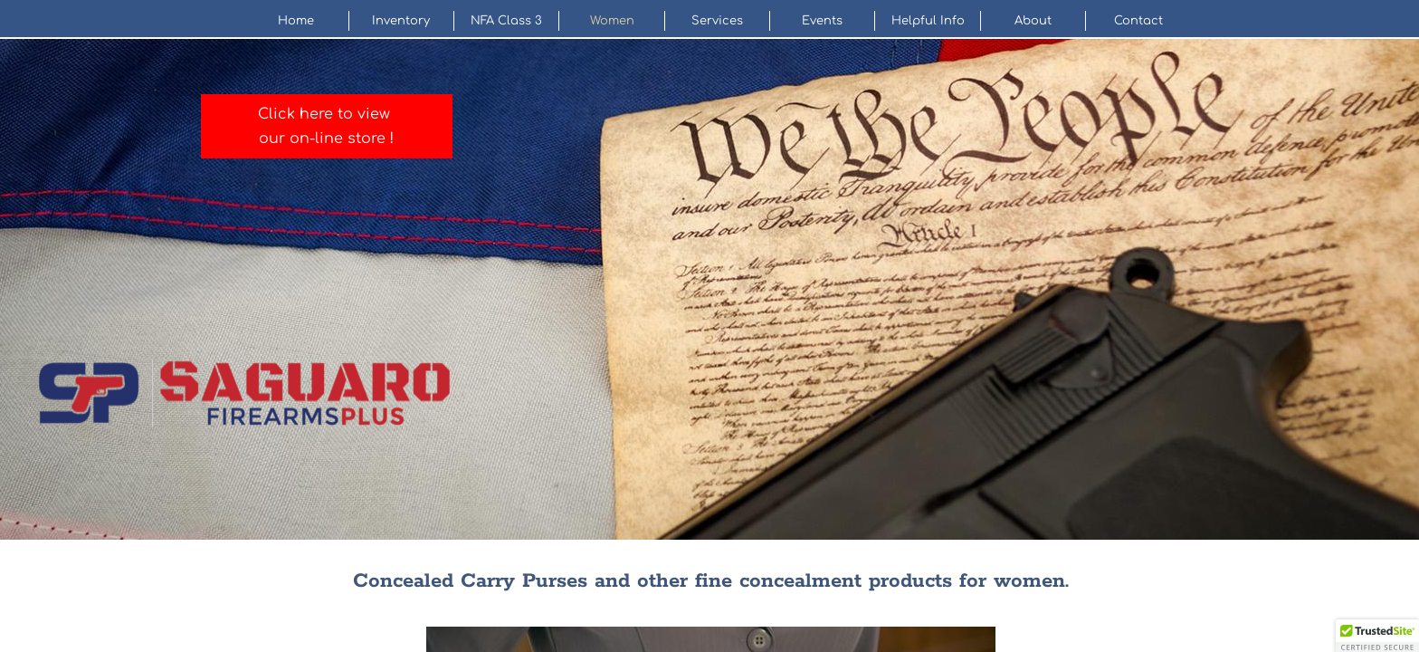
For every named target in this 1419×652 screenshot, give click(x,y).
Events (822, 20)
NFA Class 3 (506, 20)
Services (717, 20)
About (1033, 20)
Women (612, 20)
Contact (1138, 20)
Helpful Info (928, 20)
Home (296, 20)
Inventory (401, 20)
